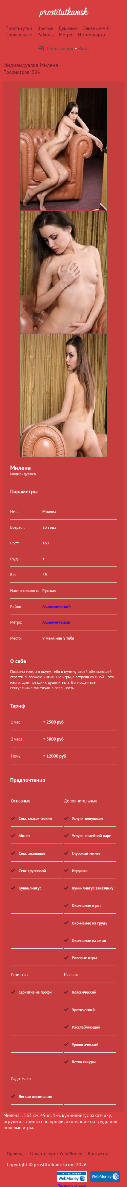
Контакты (98, 1153)
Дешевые (68, 28)
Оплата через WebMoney (56, 1153)
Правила (16, 1153)
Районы (45, 35)
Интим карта (91, 35)
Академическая (56, 622)
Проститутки (18, 28)
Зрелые (45, 28)
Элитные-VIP (96, 28)
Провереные (18, 35)
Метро (65, 35)
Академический (56, 606)
